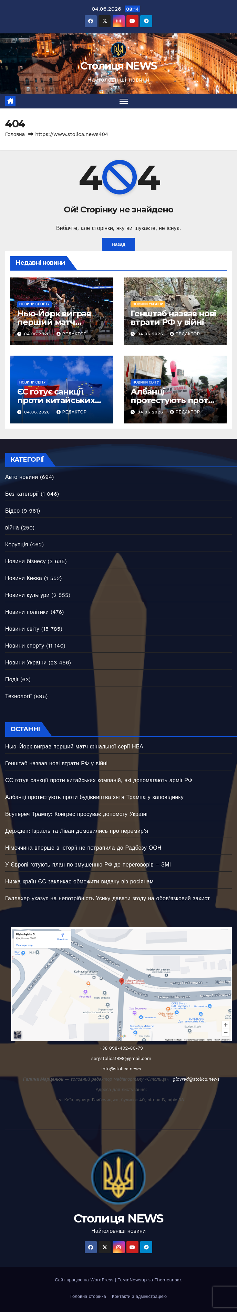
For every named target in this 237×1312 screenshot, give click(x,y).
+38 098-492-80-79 (121, 1048)
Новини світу (32, 382)
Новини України (148, 304)
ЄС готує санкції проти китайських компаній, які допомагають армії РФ (98, 780)
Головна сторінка (88, 1296)
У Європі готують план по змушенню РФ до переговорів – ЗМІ (88, 864)
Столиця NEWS (118, 66)
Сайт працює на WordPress (85, 1279)
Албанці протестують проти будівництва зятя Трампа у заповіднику (94, 797)
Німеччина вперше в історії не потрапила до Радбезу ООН (83, 847)
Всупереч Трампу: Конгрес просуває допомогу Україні (76, 814)
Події (11, 679)
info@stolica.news (121, 1068)
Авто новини (21, 477)
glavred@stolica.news (196, 1079)
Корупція (16, 545)
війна (12, 528)
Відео (12, 511)
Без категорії (22, 494)
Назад (118, 245)
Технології (18, 696)
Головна (15, 134)
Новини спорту (34, 304)
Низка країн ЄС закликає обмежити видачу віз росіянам (79, 881)
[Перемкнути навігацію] (124, 101)
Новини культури (27, 595)
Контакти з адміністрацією (139, 1296)
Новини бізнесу (25, 561)
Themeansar (167, 1279)
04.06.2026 (38, 334)
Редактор (71, 334)
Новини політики (27, 612)
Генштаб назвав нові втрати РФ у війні (173, 317)
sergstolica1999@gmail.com (121, 1058)
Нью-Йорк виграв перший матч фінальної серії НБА (59, 322)
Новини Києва (23, 578)
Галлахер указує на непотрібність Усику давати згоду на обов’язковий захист (107, 898)
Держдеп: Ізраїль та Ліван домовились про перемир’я (76, 831)
